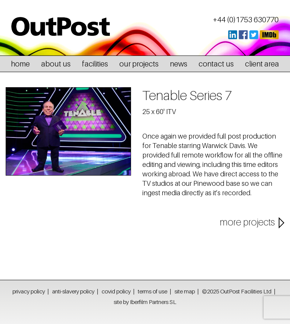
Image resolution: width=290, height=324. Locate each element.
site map (184, 291)
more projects (247, 222)
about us (56, 63)
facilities (95, 63)
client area (262, 63)
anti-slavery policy (73, 291)
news (178, 63)
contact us (216, 63)
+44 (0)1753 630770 (246, 19)
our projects (139, 63)
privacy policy (28, 291)
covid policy (116, 291)
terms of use (152, 291)
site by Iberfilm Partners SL (145, 301)
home (20, 63)
